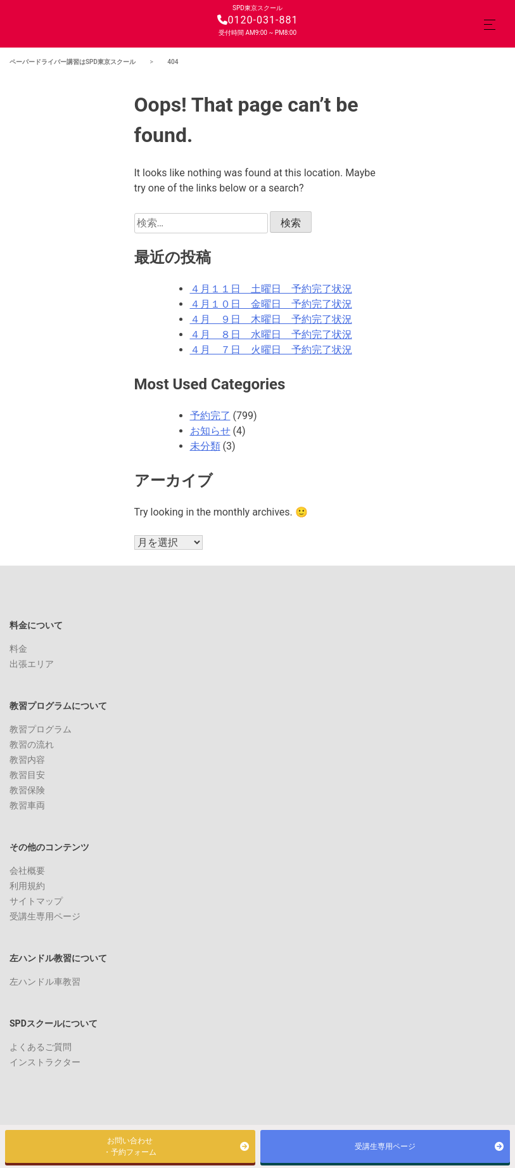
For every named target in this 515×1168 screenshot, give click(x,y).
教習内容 (27, 760)
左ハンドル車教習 (45, 982)
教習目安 (27, 775)
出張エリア (32, 664)
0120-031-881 (257, 20)
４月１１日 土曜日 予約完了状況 (271, 289)
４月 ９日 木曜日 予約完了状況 (271, 319)
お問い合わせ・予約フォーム (129, 1146)
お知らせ (210, 431)
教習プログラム (41, 729)
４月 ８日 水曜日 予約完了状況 (271, 334)
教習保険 (27, 790)
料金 (18, 649)
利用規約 (27, 886)
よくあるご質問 (41, 1047)
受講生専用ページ (45, 916)
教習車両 (27, 805)
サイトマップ (36, 901)
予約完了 (210, 416)
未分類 (205, 446)
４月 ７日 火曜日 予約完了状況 (271, 350)
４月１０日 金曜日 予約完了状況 (271, 304)
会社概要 (27, 871)
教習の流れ (32, 744)
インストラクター (45, 1062)
